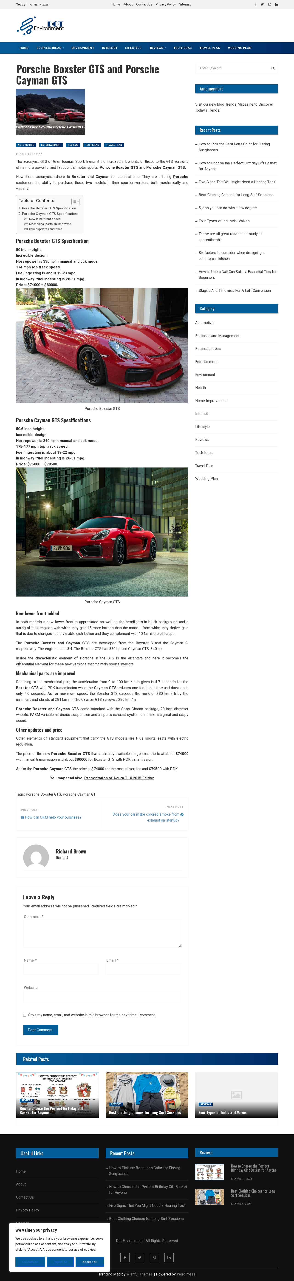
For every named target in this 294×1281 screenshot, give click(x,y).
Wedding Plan (240, 48)
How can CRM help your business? (53, 817)
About (128, 4)
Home (116, 4)
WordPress (186, 1274)
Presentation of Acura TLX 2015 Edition (119, 778)
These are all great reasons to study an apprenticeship (231, 237)
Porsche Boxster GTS (43, 794)
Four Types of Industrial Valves (224, 221)
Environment (82, 48)
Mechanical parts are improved (50, 224)
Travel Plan (209, 48)
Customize (30, 1261)
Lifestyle (133, 48)
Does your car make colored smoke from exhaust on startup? (146, 817)
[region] (59, 1248)
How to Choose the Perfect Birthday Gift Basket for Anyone (238, 166)
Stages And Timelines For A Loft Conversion (235, 290)
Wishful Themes (139, 1274)
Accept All (90, 1261)
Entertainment (51, 145)
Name (30, 960)
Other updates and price (45, 229)
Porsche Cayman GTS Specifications (50, 213)
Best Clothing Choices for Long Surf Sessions (236, 195)
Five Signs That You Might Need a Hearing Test (237, 182)
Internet (109, 48)
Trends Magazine (239, 104)
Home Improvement (211, 401)
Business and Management (217, 336)
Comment (33, 917)
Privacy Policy (166, 4)
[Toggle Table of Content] (73, 202)
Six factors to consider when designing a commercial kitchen (232, 256)
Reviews (158, 48)
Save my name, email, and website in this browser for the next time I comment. (92, 1015)
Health (200, 388)
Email (112, 960)
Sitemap (185, 4)
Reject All (60, 1261)
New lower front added (45, 219)
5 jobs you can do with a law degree (228, 208)
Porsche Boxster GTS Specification (49, 208)
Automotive (26, 145)
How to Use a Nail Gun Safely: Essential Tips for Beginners (238, 275)
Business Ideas (50, 48)
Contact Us (144, 4)
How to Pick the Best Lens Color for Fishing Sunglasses (234, 147)
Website (31, 988)
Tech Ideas (182, 48)
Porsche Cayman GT (79, 794)
